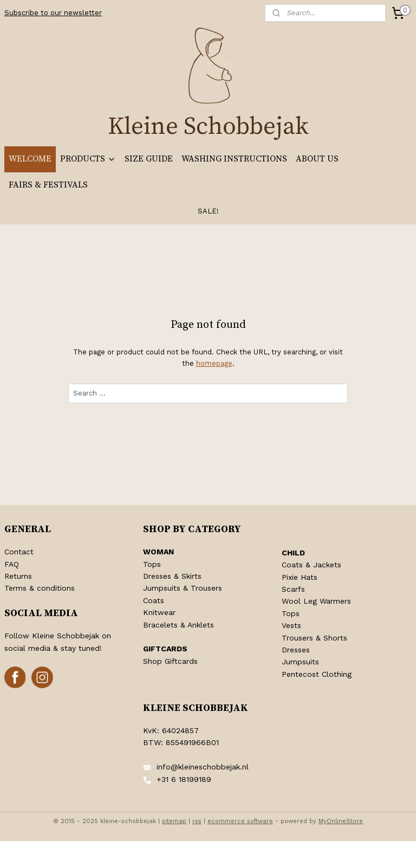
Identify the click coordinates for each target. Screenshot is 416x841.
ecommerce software (240, 821)
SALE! (208, 211)
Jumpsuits (300, 661)
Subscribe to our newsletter (53, 13)
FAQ (11, 564)
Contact (19, 551)
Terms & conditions (39, 588)
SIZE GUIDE (149, 158)
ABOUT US (317, 158)
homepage (214, 363)
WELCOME (30, 158)
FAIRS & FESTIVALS (48, 184)
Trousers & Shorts (314, 637)
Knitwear (159, 612)
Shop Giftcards (170, 661)
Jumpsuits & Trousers (182, 588)
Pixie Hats (299, 577)
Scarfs (293, 589)
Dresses (296, 649)
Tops (152, 564)
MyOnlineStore (340, 821)
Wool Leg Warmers (316, 601)
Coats (153, 600)
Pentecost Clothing (317, 674)
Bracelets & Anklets (178, 624)
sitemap (174, 821)
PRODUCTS (88, 158)
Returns (18, 576)
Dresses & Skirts (172, 576)
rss (197, 821)
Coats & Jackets (311, 564)
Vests (291, 625)
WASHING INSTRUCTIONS (234, 158)
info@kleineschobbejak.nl (203, 766)
